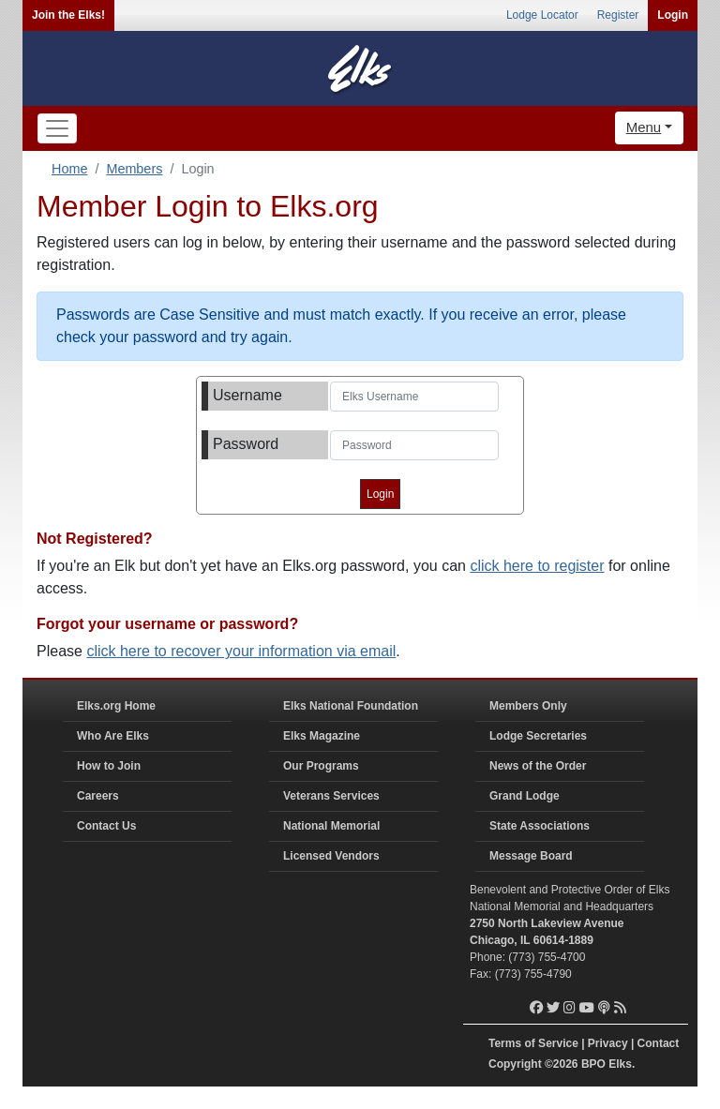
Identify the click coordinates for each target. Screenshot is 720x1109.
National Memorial (331, 825)
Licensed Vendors (331, 855)
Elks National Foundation (350, 705)
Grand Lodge (524, 795)
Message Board (531, 855)
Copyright (515, 1064)
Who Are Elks (113, 735)
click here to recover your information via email (241, 651)
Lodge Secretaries (538, 735)
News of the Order (537, 765)
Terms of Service (533, 1043)
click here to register (537, 566)
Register (618, 15)
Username (247, 395)
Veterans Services (331, 795)
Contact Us (106, 825)
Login (672, 15)
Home (69, 168)
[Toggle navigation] (57, 128)
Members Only (528, 705)
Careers (98, 795)
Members (134, 168)
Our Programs (321, 765)
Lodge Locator (542, 15)
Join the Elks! (68, 15)
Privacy (608, 1043)
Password (245, 444)
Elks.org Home (116, 705)
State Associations (539, 825)
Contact (659, 1043)
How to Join (109, 765)
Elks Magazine (321, 735)
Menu (644, 127)
